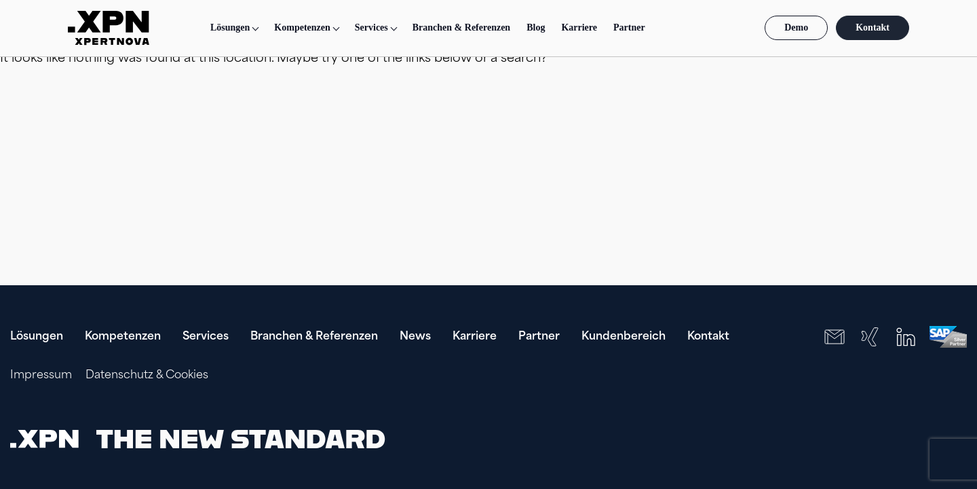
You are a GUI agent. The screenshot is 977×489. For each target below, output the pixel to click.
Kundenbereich (623, 336)
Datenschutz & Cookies (146, 375)
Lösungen (230, 27)
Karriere (579, 27)
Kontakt (872, 27)
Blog (535, 27)
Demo (796, 27)
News (415, 336)
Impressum (41, 375)
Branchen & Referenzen (461, 27)
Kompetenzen (123, 336)
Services (206, 336)
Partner (629, 27)
